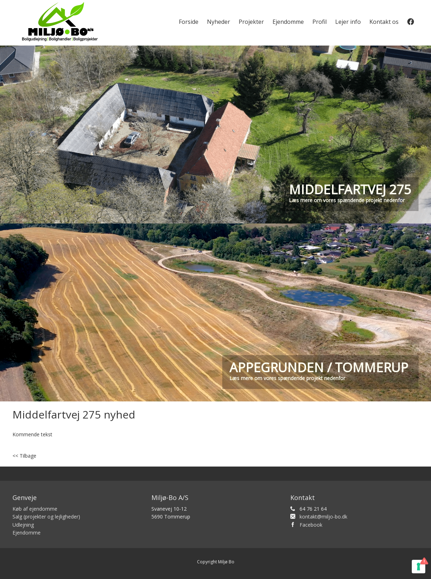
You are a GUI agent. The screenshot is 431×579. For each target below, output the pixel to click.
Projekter (251, 22)
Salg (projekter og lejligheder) (46, 516)
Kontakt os (384, 22)
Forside (188, 22)
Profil (319, 22)
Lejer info (348, 22)
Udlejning (23, 524)
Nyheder (218, 22)
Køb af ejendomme (34, 508)
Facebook (311, 524)
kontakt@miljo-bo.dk (323, 516)
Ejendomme (288, 22)
